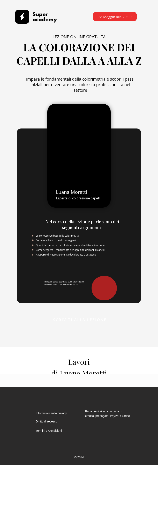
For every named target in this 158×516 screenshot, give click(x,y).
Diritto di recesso (46, 421)
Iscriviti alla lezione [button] (79, 319)
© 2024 (79, 457)
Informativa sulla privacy (51, 413)
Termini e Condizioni (49, 430)
